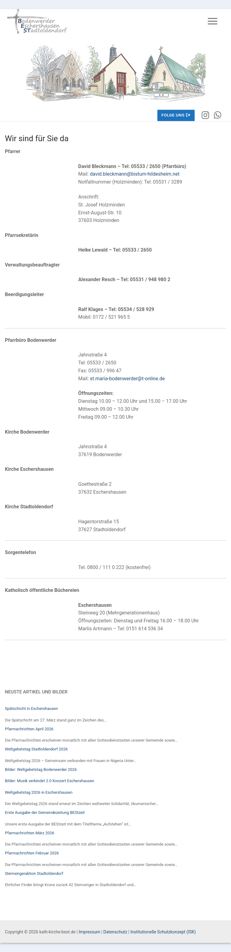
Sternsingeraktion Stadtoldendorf (34, 873)
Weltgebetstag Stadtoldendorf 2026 (36, 749)
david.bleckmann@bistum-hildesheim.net (134, 174)
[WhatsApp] (217, 115)
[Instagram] (205, 115)
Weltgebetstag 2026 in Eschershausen (38, 792)
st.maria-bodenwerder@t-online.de (127, 378)
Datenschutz (115, 931)
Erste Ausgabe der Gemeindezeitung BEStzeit (45, 812)
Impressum (89, 931)
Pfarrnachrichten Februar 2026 (32, 853)
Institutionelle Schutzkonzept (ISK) (163, 931)
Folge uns (175, 115)
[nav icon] (212, 21)
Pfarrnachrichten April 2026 (29, 729)
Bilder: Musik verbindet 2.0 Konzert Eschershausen (49, 780)
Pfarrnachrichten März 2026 (29, 833)
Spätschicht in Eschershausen (31, 708)
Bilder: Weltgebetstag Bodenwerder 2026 (41, 769)
